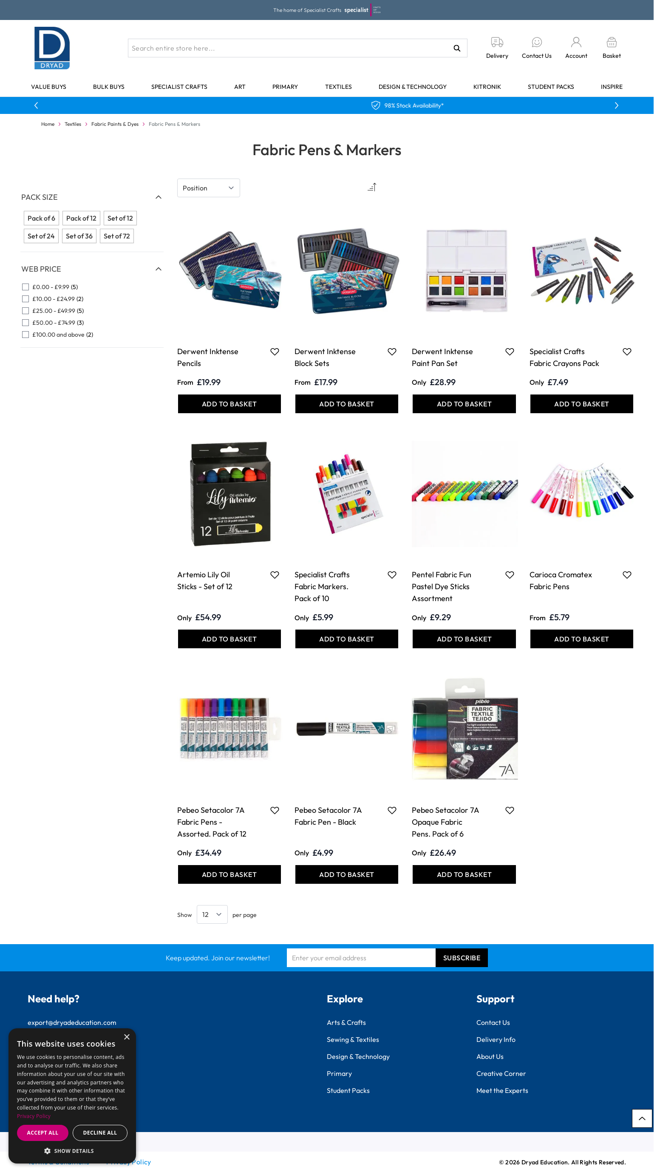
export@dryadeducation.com (72, 1022)
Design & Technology (413, 87)
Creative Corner (501, 1073)
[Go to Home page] (52, 48)
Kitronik (487, 87)
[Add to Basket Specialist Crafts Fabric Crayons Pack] (581, 403)
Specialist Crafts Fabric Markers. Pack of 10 (322, 586)
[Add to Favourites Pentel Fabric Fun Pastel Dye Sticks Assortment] (509, 575)
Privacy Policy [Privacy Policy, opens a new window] (34, 1116)
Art (240, 87)
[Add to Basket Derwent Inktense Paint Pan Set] (464, 403)
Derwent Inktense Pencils (207, 357)
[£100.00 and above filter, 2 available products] (92, 335)
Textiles (338, 87)
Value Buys (48, 87)
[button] (72, 1150)
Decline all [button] (100, 1132)
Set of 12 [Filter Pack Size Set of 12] (120, 218)
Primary (285, 87)
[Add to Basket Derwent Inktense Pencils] (229, 403)
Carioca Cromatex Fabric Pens (561, 580)
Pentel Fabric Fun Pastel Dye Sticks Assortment (441, 586)
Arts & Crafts (346, 1022)
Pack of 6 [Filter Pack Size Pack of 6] (41, 218)
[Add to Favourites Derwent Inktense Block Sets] (392, 351)
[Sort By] (208, 188)
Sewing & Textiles (353, 1039)
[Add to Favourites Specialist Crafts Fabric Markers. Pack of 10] (392, 575)
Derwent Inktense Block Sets (325, 357)
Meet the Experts (502, 1090)
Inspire (612, 87)
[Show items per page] (212, 914)
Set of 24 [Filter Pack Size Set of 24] (41, 236)
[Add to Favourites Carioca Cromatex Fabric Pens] (627, 575)
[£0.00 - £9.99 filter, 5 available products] (92, 287)
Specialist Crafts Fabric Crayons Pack (564, 357)
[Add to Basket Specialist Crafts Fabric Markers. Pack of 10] (346, 639)
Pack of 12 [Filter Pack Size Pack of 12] (81, 218)
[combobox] (297, 48)
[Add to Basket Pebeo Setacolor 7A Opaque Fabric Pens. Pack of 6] (464, 874)
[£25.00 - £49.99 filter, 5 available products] (92, 311)
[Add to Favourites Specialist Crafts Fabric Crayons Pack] (627, 351)
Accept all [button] (43, 1132)
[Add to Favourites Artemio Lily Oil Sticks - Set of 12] (274, 575)
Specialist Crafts (179, 87)
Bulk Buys (109, 87)
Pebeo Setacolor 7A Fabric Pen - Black (328, 816)
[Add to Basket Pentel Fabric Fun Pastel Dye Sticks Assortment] (464, 639)
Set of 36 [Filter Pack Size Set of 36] (79, 236)
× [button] (126, 1037)
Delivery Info (496, 1039)
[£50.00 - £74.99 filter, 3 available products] (92, 323)
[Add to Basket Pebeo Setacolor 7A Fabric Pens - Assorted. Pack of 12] (229, 874)
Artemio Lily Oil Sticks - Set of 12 (204, 580)
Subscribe (462, 957)
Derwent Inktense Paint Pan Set (442, 357)
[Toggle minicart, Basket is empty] (612, 48)
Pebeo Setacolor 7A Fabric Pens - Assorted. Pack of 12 (211, 822)
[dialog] (72, 1095)
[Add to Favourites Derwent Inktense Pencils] (274, 351)
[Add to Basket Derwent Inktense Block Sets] (346, 403)
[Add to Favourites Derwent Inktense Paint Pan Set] (509, 351)
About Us (490, 1056)
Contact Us (493, 1022)
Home (47, 124)
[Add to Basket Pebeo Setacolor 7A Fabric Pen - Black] (346, 874)
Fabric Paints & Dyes (115, 124)
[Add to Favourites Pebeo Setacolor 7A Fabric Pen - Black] (392, 810)
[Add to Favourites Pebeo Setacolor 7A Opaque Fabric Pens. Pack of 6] (509, 810)
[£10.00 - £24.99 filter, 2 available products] (92, 299)
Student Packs (551, 87)
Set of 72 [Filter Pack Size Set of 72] (117, 236)
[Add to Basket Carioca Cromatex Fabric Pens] (581, 639)
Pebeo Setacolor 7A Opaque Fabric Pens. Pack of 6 (445, 822)
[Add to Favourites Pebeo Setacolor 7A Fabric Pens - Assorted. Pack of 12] (274, 810)
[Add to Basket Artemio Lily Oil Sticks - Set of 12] (229, 639)
